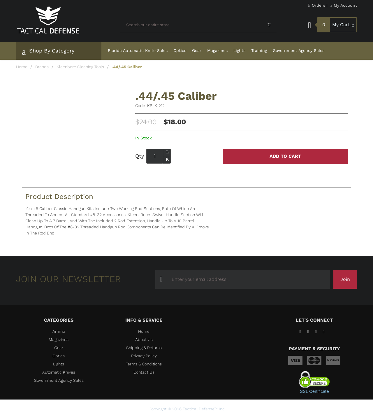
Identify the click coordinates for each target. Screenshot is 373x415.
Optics (179, 50)
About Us (144, 339)
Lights (239, 50)
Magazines (217, 50)
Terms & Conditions (144, 364)
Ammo (58, 331)
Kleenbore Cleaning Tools (80, 66)
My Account (343, 5)
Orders (316, 5)
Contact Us (143, 372)
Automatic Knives (58, 372)
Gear (196, 50)
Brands (42, 66)
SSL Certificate (314, 391)
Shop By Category (48, 51)
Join (345, 279)
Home (21, 66)
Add (285, 156)
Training (259, 50)
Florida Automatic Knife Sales (138, 50)
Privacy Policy (144, 355)
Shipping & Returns (144, 347)
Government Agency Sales (298, 50)
